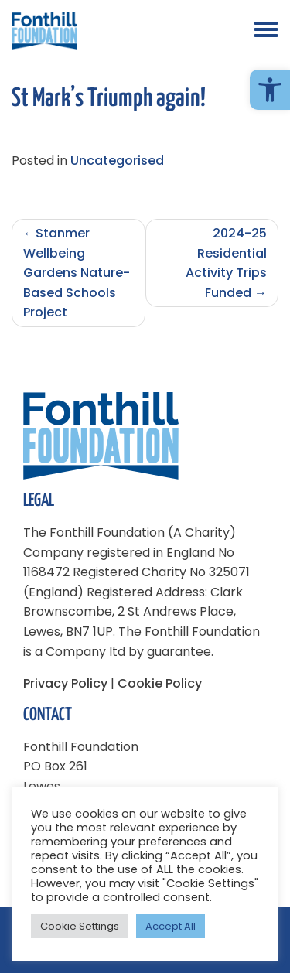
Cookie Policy (160, 683)
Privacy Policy (65, 683)
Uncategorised (117, 160)
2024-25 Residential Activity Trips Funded (226, 263)
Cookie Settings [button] (79, 926)
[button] (270, 90)
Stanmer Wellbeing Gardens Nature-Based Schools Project (76, 272)
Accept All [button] (170, 926)
